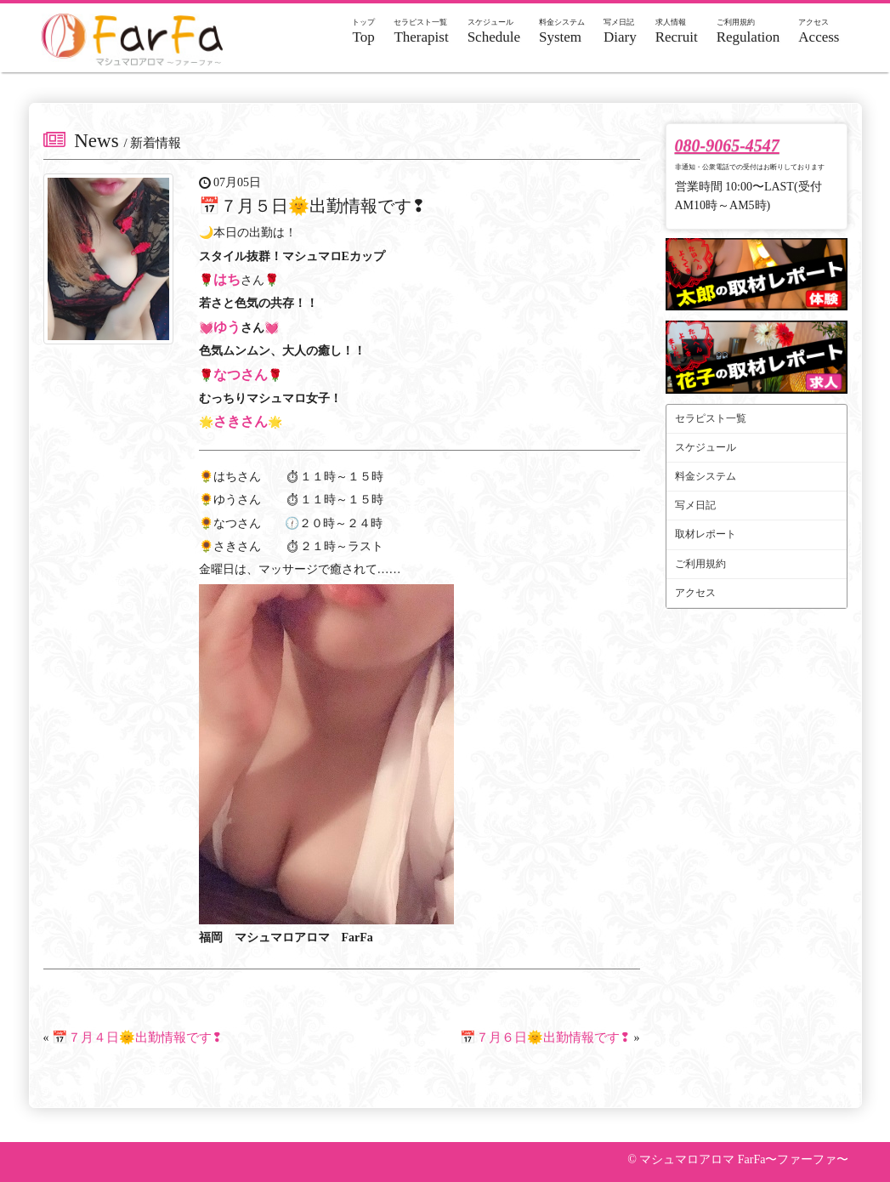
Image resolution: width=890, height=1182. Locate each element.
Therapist (421, 31)
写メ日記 (695, 505)
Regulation (748, 31)
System (562, 31)
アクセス (695, 593)
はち (227, 279)
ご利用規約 (700, 564)
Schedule (494, 31)
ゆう (227, 327)
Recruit (676, 31)
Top (363, 31)
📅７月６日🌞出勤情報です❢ (545, 1037)
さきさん (240, 421)
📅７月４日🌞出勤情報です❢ (137, 1037)
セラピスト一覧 (710, 418)
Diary (620, 31)
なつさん (240, 374)
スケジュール (705, 447)
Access (818, 31)
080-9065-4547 (727, 145)
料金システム (705, 476)
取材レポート (705, 534)
